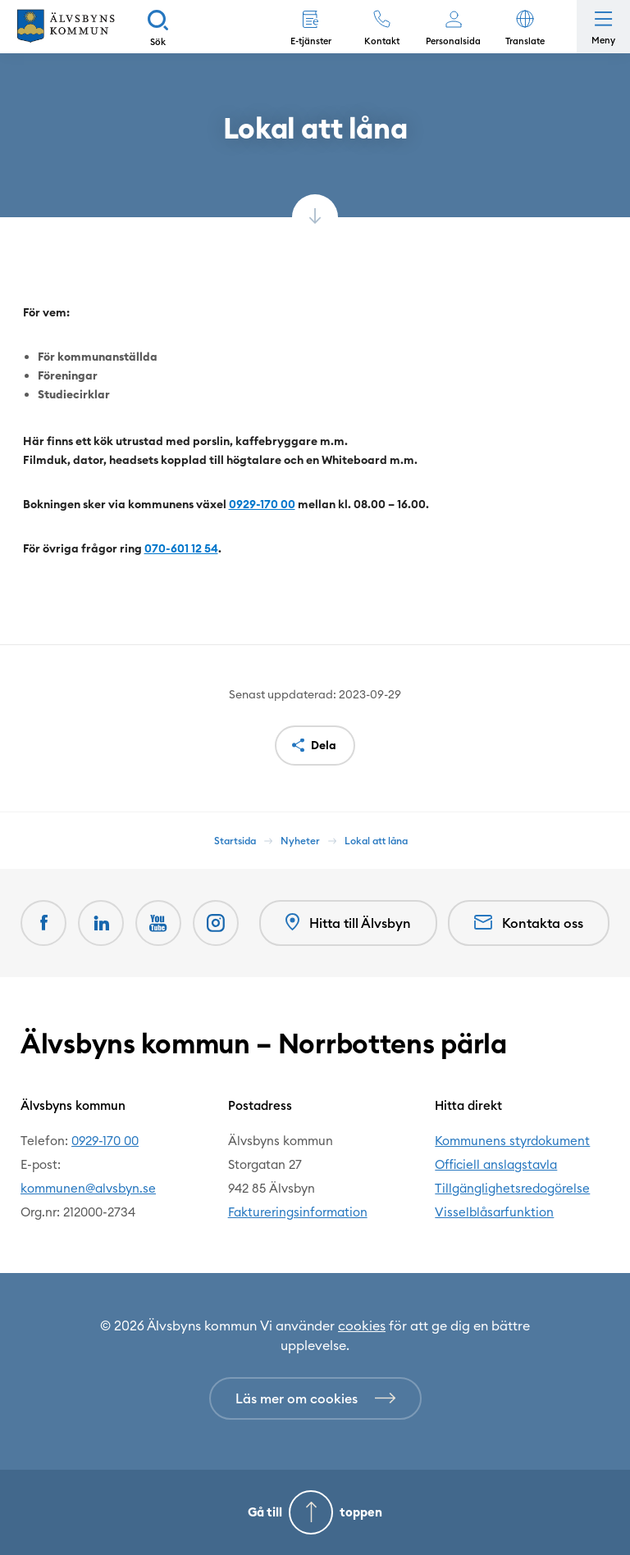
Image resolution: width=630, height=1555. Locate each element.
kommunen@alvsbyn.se (88, 1188)
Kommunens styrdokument (512, 1140)
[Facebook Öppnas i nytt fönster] (43, 923)
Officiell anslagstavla (496, 1164)
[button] (524, 26)
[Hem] (65, 26)
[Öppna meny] (603, 26)
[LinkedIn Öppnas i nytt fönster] (101, 923)
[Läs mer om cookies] (315, 1398)
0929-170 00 (262, 504)
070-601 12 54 (181, 548)
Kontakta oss (528, 923)
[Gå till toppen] (315, 1512)
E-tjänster (310, 41)
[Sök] (158, 26)
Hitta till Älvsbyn (348, 922)
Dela (323, 745)
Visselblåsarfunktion (494, 1212)
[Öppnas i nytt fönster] (216, 923)
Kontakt (381, 41)
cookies (362, 1325)
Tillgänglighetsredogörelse (512, 1188)
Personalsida (453, 41)
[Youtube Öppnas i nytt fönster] (158, 923)
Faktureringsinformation (298, 1212)
